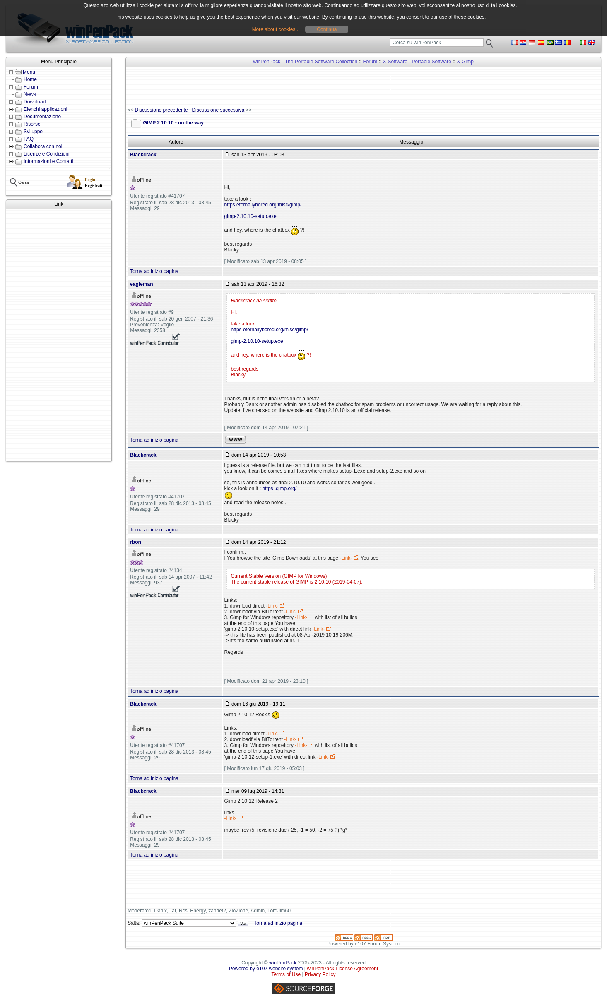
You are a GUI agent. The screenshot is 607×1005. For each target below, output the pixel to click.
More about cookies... (276, 29)
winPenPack (282, 963)
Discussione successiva (218, 110)
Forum (31, 87)
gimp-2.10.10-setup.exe (250, 216)
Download (35, 102)
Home (30, 79)
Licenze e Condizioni (47, 154)
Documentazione (42, 117)
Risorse (32, 124)
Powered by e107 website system (266, 969)
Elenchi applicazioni (45, 109)
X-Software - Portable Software (417, 62)
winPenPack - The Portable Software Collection (305, 62)
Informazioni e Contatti (48, 161)
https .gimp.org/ (280, 488)
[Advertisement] (59, 335)
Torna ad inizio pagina (154, 271)
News (30, 94)
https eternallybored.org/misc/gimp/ (263, 205)
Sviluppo (33, 131)
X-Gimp (465, 62)
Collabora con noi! (44, 146)
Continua (327, 29)
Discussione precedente (161, 110)
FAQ (29, 139)
